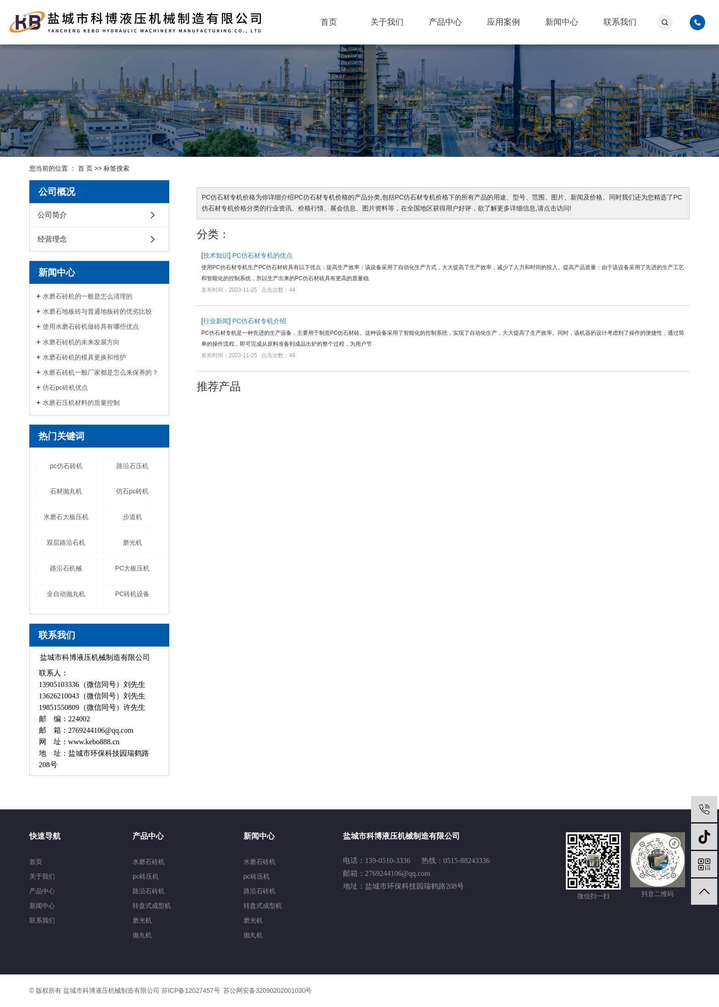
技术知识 (216, 255)
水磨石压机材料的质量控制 (81, 402)
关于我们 (387, 22)
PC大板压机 (132, 568)
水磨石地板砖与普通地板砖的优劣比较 (97, 311)
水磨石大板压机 (66, 516)
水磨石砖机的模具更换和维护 (84, 357)
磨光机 (132, 542)
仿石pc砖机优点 (65, 387)
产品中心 (445, 22)
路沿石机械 (66, 568)
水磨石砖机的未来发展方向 (81, 342)
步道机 (132, 516)
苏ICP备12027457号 (190, 990)
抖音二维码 (658, 893)
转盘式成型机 (152, 905)
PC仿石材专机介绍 (259, 321)
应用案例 (503, 22)
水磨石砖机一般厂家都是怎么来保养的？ (100, 372)
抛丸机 (142, 935)
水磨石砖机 (149, 861)
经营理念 (52, 239)
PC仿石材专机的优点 (262, 255)
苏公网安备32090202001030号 (267, 990)
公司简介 (52, 215)
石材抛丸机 (66, 491)
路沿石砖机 (149, 891)
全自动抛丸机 (66, 594)
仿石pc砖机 (132, 491)
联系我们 (619, 22)
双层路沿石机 (66, 542)
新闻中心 (561, 22)
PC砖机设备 (132, 594)
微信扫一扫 (593, 896)
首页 (329, 22)
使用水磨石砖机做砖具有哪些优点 (91, 326)
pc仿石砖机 (66, 466)
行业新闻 (216, 321)
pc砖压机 (146, 876)
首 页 (85, 168)
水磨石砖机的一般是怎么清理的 (88, 296)
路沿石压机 (132, 466)
